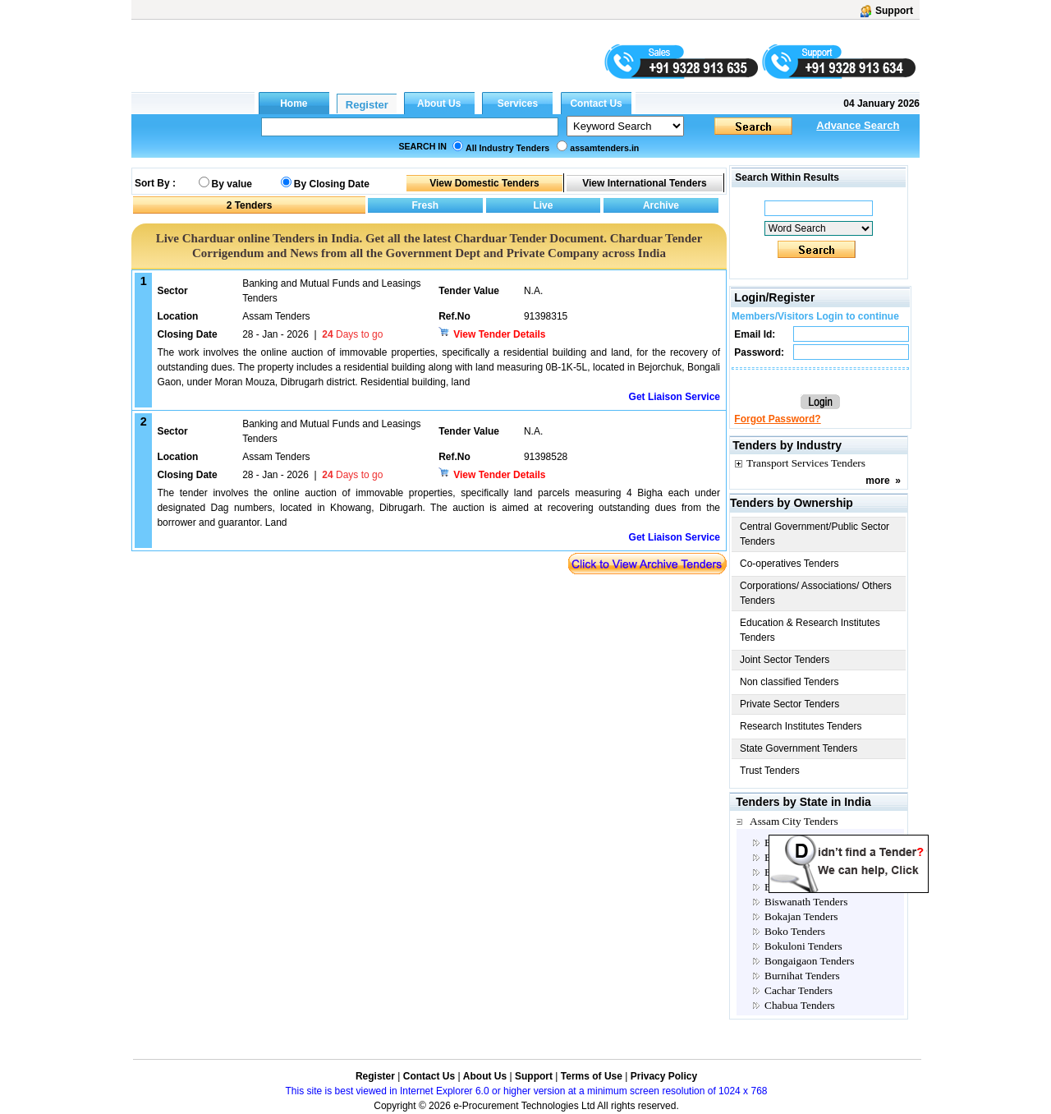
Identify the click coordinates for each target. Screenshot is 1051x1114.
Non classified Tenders (789, 682)
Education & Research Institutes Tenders (810, 630)
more (877, 480)
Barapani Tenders (802, 857)
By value (232, 184)
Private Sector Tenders (789, 704)
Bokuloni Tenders (803, 946)
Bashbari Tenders (802, 887)
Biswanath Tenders (805, 901)
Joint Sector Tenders (784, 659)
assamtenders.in (604, 148)
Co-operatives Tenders (789, 563)
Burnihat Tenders (802, 975)
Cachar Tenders (798, 990)
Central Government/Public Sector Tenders (814, 534)
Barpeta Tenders (800, 872)
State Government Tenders (798, 748)
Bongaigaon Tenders (809, 961)
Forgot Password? (777, 419)
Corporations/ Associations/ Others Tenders (816, 593)
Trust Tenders (770, 770)
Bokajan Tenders (801, 916)
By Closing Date (331, 184)
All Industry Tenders (507, 148)
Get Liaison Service (674, 397)
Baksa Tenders (796, 842)
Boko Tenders (794, 931)
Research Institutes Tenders (801, 726)
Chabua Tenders (799, 1005)
